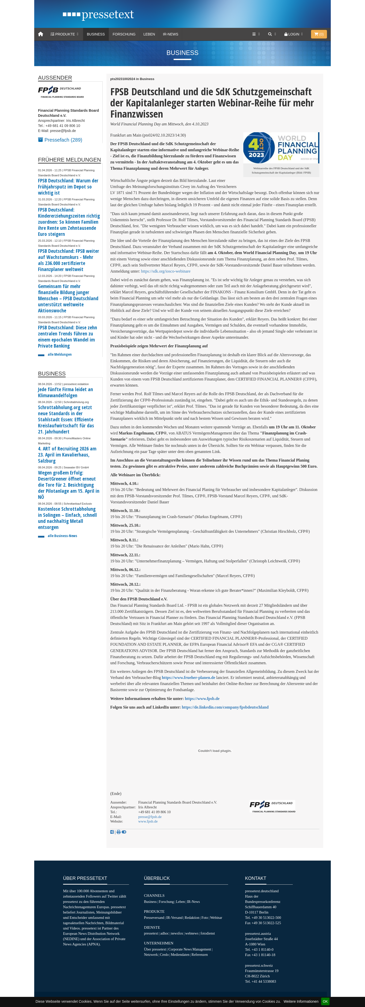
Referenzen (200, 955)
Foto (205, 918)
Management (201, 949)
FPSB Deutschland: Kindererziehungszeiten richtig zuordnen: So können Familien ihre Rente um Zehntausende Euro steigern (69, 221)
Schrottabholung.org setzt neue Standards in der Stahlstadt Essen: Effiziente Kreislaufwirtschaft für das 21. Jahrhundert (66, 419)
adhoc (164, 933)
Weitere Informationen (301, 1001)
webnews (192, 933)
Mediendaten (180, 955)
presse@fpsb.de (150, 817)
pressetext (151, 933)
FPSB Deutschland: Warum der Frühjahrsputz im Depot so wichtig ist (68, 186)
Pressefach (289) (60, 140)
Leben (149, 34)
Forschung (124, 34)
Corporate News (180, 949)
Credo (164, 955)
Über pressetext (155, 949)
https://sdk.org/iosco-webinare (166, 271)
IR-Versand (174, 918)
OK (325, 1001)
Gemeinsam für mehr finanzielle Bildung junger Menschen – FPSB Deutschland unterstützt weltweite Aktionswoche (68, 298)
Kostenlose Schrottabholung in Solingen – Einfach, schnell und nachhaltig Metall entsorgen (67, 517)
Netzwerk (151, 955)
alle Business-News (62, 535)
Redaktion (192, 918)
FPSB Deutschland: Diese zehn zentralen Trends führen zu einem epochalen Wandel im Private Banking (67, 336)
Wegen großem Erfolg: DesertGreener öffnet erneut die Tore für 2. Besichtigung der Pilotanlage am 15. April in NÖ (68, 484)
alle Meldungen (60, 354)
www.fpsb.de (148, 821)
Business (96, 34)
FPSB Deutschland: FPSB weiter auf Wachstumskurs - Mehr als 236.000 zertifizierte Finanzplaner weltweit (68, 260)
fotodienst (207, 933)
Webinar (216, 918)
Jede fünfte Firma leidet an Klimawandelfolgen (65, 392)
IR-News (170, 34)
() (319, 34)
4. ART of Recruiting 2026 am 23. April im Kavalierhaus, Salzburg (67, 454)
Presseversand (154, 918)
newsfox (177, 933)
